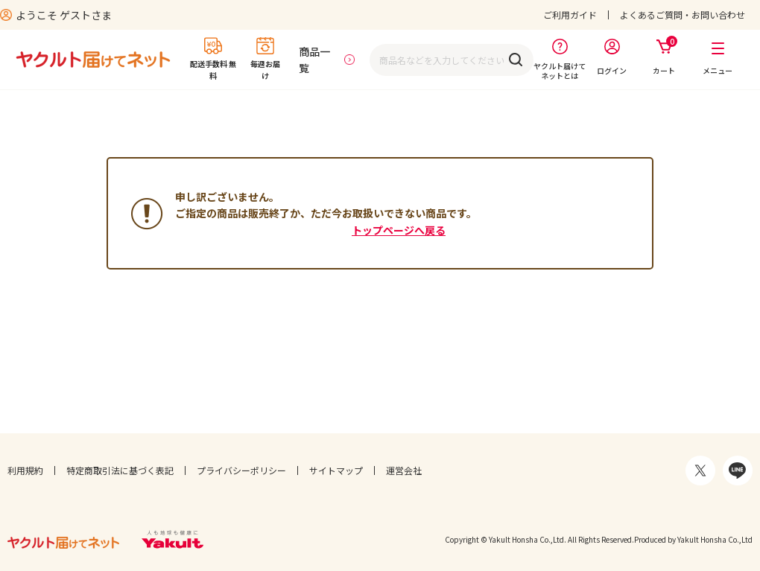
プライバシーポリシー (241, 470)
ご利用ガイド (570, 14)
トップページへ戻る (399, 230)
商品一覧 (314, 59)
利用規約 (25, 470)
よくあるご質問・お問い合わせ (682, 14)
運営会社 (404, 470)
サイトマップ (336, 470)
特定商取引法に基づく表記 (120, 470)
